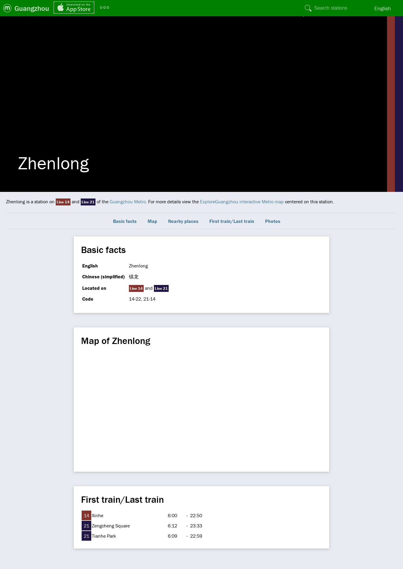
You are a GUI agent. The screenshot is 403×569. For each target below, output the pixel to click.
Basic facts (125, 221)
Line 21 (88, 202)
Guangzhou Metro (128, 202)
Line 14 (63, 202)
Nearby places (183, 221)
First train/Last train (231, 221)
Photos (272, 221)
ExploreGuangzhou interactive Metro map (242, 202)
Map (152, 221)
